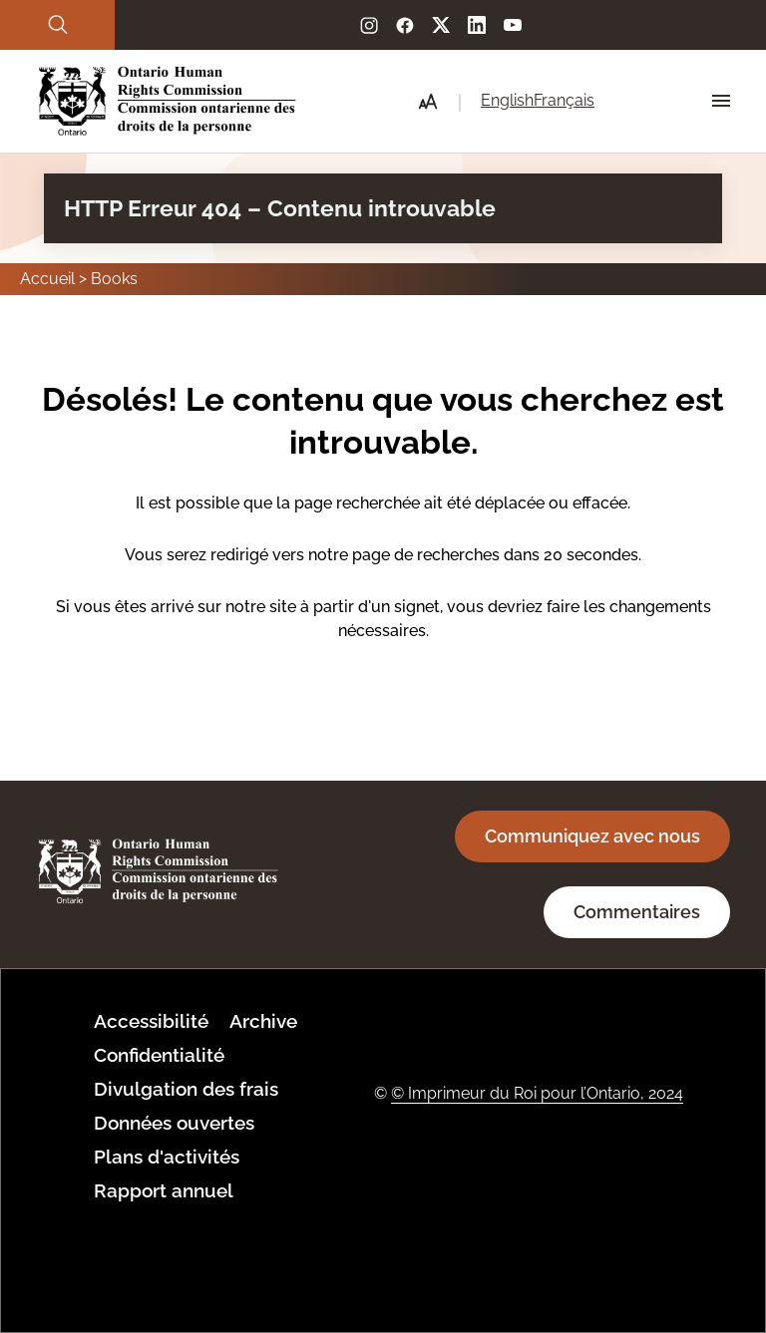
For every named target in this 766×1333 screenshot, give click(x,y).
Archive (263, 1021)
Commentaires (637, 911)
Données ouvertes (174, 1123)
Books (114, 278)
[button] (428, 102)
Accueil (47, 278)
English (507, 100)
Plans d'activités (166, 1156)
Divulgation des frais (186, 1089)
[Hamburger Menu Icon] (721, 101)
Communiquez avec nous (592, 836)
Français (564, 100)
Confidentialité (159, 1055)
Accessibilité (151, 1021)
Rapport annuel (163, 1190)
